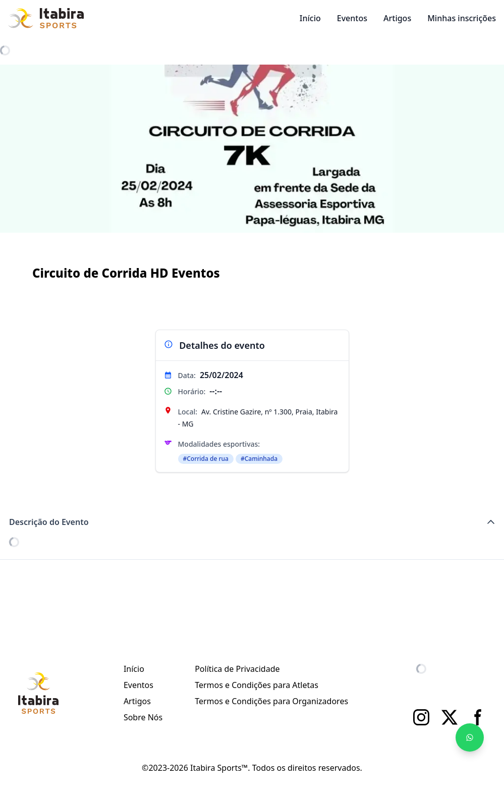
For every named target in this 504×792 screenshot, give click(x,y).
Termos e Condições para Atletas (256, 685)
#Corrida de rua (206, 458)
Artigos (397, 18)
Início (310, 18)
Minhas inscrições (461, 18)
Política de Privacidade (237, 668)
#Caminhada (259, 458)
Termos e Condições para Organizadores (271, 701)
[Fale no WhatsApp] (470, 737)
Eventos (352, 18)
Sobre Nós (143, 717)
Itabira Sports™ (219, 767)
